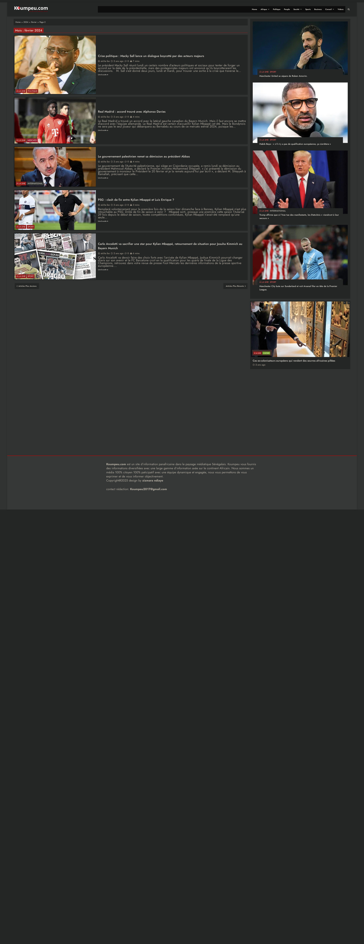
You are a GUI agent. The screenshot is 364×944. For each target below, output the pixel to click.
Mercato (32, 140)
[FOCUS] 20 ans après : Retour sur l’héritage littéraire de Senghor (290, 353)
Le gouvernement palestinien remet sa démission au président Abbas (144, 156)
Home (254, 9)
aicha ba (105, 61)
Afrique (264, 9)
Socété (296, 9)
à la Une (21, 91)
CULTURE (266, 346)
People (287, 9)
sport (31, 226)
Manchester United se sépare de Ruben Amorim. (283, 76)
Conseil (328, 9)
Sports (308, 9)
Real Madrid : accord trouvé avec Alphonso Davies (132, 111)
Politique (276, 9)
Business (318, 9)
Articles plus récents (235, 286)
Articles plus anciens (27, 286)
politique (32, 91)
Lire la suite (103, 74)
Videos (341, 9)
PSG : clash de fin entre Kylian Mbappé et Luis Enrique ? (136, 200)
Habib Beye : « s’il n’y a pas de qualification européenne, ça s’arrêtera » (295, 144)
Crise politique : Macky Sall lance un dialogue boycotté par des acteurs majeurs (151, 56)
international (35, 183)
